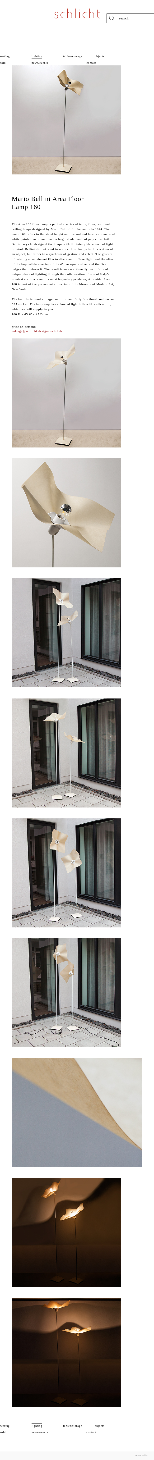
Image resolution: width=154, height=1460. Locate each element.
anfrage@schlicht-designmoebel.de (37, 331)
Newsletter (142, 1455)
